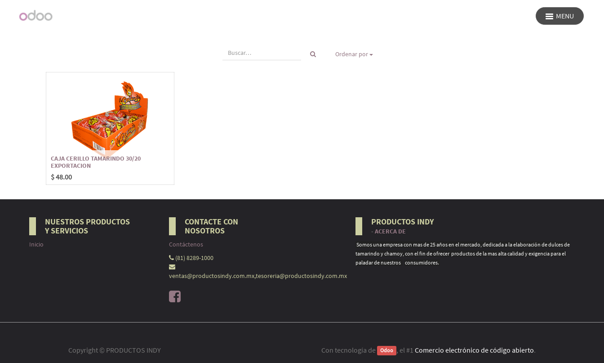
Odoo (386, 350)
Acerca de (390, 231)
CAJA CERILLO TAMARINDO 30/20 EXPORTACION (96, 161)
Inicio (36, 244)
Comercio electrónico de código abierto (474, 349)
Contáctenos (186, 244)
